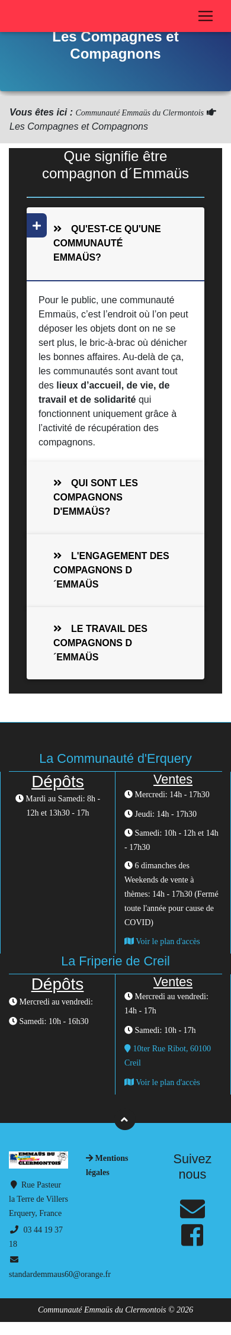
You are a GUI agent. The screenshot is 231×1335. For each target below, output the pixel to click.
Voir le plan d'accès (162, 941)
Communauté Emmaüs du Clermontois (139, 112)
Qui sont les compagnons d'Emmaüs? (95, 497)
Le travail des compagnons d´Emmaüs (100, 643)
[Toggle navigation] (206, 16)
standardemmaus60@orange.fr (60, 1274)
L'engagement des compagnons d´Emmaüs (111, 570)
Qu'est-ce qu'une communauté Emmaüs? (99, 238)
